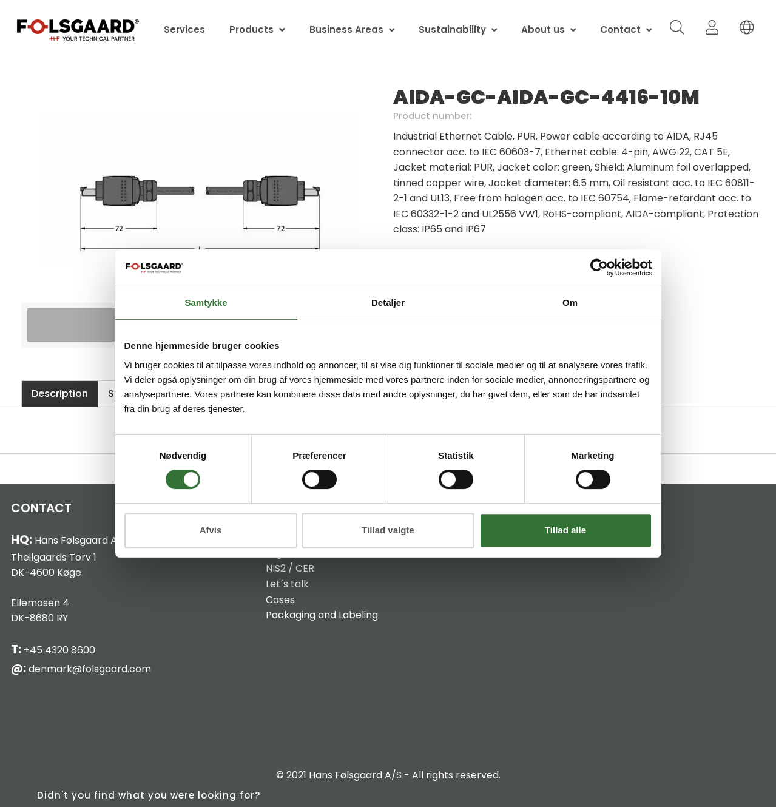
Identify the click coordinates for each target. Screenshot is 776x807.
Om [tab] (570, 302)
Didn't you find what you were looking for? (148, 795)
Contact (620, 29)
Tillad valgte (388, 530)
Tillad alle (565, 530)
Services (184, 29)
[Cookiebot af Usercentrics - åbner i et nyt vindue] (599, 267)
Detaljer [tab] (388, 302)
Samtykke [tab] (205, 302)
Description (60, 393)
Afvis (211, 530)
